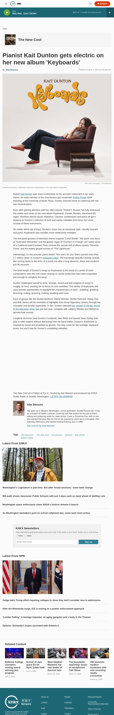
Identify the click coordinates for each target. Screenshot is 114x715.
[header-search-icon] (90, 4)
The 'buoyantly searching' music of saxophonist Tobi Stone (78, 666)
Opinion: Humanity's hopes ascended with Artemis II (31, 625)
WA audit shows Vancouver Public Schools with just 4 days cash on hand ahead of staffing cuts (54, 496)
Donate (103, 4)
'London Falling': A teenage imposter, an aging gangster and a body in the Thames (47, 617)
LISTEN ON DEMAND (61, 396)
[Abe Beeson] (18, 408)
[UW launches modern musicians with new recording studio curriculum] (99, 653)
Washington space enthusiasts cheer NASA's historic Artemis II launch (40, 504)
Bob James (80, 435)
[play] (7, 12)
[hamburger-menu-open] (6, 3)
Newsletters (69, 708)
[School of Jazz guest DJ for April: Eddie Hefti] (35, 653)
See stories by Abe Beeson (41, 425)
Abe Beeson (12, 70)
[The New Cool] (10, 39)
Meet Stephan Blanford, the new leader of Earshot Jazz (55, 666)
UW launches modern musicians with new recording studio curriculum (98, 669)
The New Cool (29, 40)
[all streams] (110, 12)
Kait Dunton (26, 194)
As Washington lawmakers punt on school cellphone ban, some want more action (46, 513)
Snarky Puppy (80, 197)
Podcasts (68, 703)
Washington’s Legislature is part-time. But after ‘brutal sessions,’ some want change (48, 487)
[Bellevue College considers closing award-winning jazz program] (14, 653)
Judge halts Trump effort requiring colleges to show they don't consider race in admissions (51, 600)
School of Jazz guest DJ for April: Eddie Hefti (35, 665)
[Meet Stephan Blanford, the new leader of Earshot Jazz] (57, 653)
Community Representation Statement (98, 703)
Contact (44, 703)
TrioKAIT (69, 435)
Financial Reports (95, 697)
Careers (68, 714)
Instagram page (51, 258)
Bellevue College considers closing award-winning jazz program (14, 667)
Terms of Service (94, 709)
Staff (43, 708)
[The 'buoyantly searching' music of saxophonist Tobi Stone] (78, 653)
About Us (44, 697)
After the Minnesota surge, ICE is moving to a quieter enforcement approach (43, 608)
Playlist (67, 697)
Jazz (5, 29)
